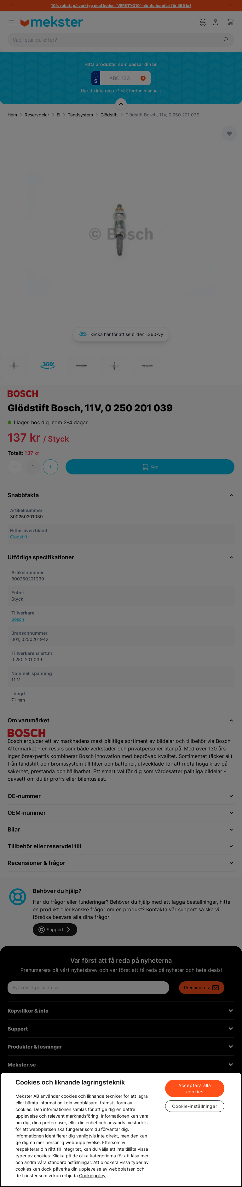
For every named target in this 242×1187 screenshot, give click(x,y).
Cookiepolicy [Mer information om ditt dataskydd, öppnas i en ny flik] (92, 1175)
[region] (121, 1129)
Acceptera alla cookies (194, 1088)
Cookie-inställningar (194, 1106)
